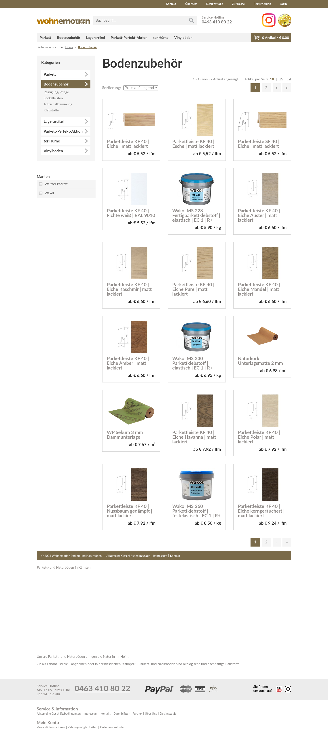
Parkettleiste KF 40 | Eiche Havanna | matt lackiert (194, 437)
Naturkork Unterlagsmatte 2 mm (260, 360)
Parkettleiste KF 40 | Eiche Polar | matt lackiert (259, 437)
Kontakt (171, 4)
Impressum (160, 555)
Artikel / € (275, 37)
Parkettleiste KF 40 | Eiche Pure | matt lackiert (193, 289)
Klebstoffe (51, 110)
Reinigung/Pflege (56, 92)
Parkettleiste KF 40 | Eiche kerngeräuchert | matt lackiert (261, 511)
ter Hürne (161, 37)
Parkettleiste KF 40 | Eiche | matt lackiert (128, 143)
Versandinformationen (51, 727)
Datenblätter (121, 713)
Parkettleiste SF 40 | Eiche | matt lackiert (259, 143)
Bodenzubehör (68, 37)
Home (69, 47)
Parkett (45, 37)
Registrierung (262, 4)
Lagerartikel (95, 37)
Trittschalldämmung (58, 104)
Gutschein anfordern (113, 727)
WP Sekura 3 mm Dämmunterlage (125, 434)
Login (283, 4)
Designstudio (214, 4)
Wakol (49, 193)
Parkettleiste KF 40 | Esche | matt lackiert (193, 143)
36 (280, 79)
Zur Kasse (238, 4)
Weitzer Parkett (56, 184)
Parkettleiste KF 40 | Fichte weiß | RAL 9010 (131, 212)
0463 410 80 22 (217, 21)
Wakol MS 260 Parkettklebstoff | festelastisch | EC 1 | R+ (196, 511)
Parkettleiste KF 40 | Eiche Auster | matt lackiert (259, 215)
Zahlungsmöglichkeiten (82, 727)
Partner (137, 713)
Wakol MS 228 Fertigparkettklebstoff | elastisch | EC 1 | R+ (196, 215)
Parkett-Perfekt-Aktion (129, 37)
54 (289, 79)
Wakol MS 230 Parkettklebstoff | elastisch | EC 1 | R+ (192, 363)
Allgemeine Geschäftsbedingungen (128, 555)
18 (272, 79)
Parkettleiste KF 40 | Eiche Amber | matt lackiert (128, 363)
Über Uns (191, 4)
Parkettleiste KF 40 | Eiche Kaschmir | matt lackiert (129, 289)
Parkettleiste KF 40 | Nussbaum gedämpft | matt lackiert (129, 511)
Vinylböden (183, 37)
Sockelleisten (53, 98)
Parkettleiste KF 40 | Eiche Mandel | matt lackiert (259, 289)
